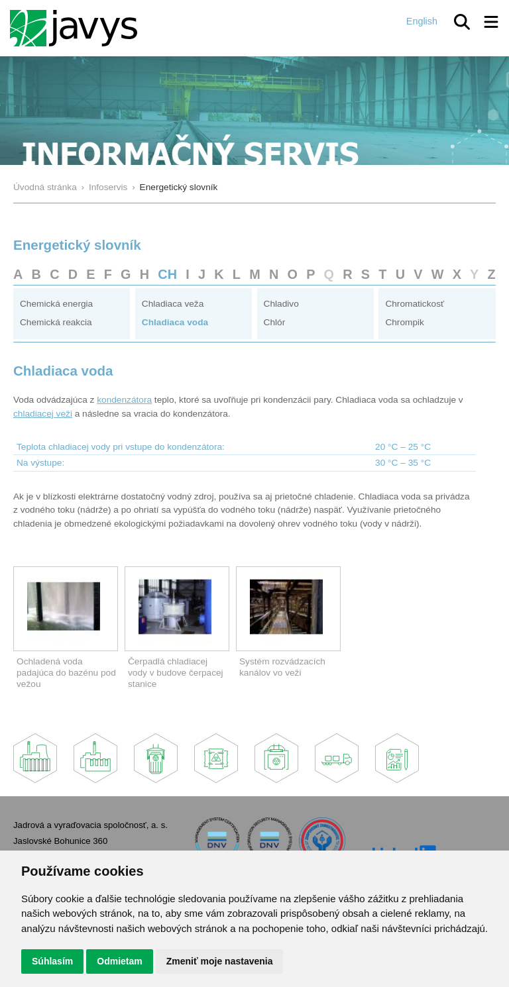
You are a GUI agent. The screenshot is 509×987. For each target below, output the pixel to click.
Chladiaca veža (172, 304)
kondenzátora (124, 400)
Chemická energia (56, 304)
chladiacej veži (42, 414)
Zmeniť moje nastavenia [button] (219, 961)
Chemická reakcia (56, 322)
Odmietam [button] (119, 961)
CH (167, 274)
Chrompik (404, 322)
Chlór (275, 322)
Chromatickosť (414, 304)
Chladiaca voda (175, 322)
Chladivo (281, 304)
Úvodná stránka (45, 187)
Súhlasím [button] (52, 961)
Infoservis (108, 187)
